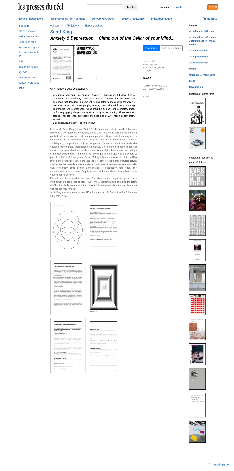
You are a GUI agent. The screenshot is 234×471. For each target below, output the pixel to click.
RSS (213, 7)
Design (193, 68)
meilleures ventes (28, 36)
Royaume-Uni (196, 87)
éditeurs (54, 25)
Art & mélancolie (198, 50)
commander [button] (151, 48)
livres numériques (28, 47)
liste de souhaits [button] (171, 48)
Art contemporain (198, 62)
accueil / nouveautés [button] (30, 18)
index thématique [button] (161, 18)
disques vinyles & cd (28, 54)
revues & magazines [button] (133, 18)
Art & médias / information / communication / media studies (203, 41)
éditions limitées (28, 66)
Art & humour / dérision (201, 31)
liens (21, 88)
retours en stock (27, 42)
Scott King (61, 32)
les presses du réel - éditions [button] (68, 18)
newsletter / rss (27, 77)
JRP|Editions (72, 25)
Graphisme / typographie (202, 75)
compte (210, 18)
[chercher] (105, 7)
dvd (20, 61)
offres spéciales (27, 31)
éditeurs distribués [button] (103, 18)
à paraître (23, 25)
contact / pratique (28, 82)
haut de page (219, 464)
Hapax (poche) (93, 25)
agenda (22, 72)
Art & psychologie (198, 56)
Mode (192, 81)
